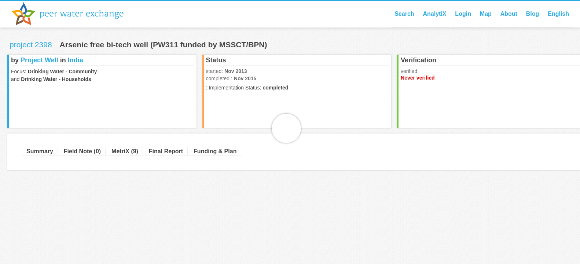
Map (486, 14)
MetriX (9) (124, 151)
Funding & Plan (215, 151)
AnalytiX (434, 14)
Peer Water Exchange (73, 14)
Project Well (39, 60)
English (558, 14)
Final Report (166, 151)
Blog (532, 14)
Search (404, 14)
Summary (39, 151)
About (508, 14)
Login (463, 14)
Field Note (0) (82, 151)
